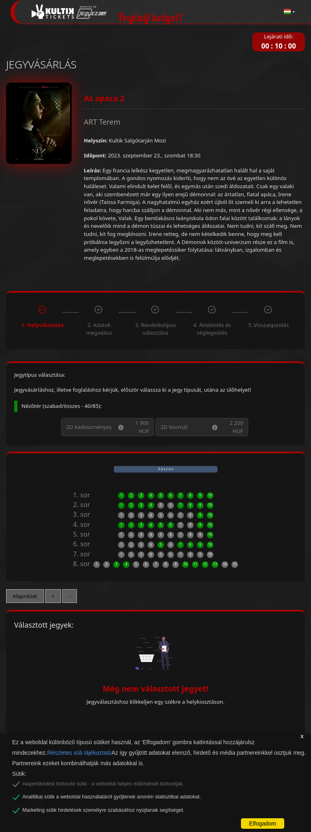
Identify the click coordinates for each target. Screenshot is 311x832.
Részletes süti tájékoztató (79, 752)
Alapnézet (25, 596)
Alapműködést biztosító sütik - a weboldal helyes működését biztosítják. (103, 784)
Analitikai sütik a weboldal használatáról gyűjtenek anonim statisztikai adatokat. (111, 797)
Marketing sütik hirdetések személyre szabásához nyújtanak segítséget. (103, 810)
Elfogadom (262, 823)
